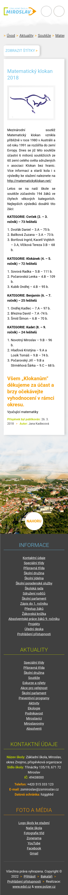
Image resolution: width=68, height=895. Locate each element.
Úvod (11, 35)
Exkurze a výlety (34, 683)
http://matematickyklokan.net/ (29, 181)
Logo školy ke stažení (34, 823)
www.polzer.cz (45, 886)
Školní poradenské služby (34, 583)
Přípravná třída (34, 568)
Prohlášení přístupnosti (34, 634)
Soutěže (44, 35)
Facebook (34, 848)
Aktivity (34, 703)
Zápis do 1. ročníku (34, 603)
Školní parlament (34, 598)
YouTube (34, 843)
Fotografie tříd (34, 833)
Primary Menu (46, 11)
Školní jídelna (34, 578)
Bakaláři (47, 876)
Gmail (34, 853)
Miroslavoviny (34, 723)
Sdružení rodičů (34, 593)
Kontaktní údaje (34, 558)
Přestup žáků (33, 609)
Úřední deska (33, 629)
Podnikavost (34, 713)
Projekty (34, 624)
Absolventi (34, 728)
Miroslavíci (34, 718)
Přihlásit (30, 876)
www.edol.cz (22, 886)
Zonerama (34, 838)
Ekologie (34, 708)
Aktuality (26, 35)
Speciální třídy (34, 563)
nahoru (34, 521)
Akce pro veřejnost (33, 688)
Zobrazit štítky (20, 50)
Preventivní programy (34, 698)
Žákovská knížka (34, 614)
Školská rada (34, 588)
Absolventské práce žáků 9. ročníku (34, 619)
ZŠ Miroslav (20, 11)
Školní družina (34, 573)
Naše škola (34, 828)
